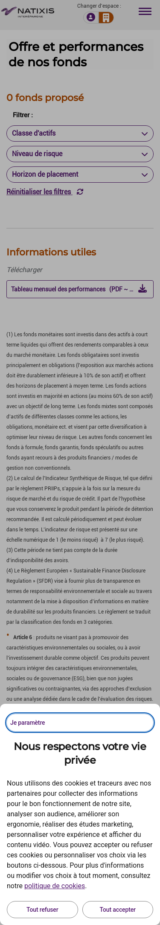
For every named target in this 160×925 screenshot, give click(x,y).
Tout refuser (42, 909)
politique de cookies (54, 886)
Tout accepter (118, 909)
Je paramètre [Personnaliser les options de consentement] (27, 722)
